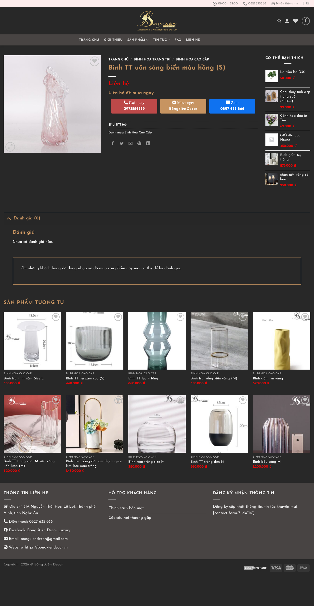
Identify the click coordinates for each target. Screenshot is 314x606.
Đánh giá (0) (22, 218)
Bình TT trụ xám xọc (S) (85, 378)
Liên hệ (193, 40)
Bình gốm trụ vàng (268, 378)
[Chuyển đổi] (8, 218)
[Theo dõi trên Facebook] (303, 3)
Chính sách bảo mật (126, 508)
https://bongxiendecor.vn (46, 547)
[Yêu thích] (295, 20)
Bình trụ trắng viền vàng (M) (214, 378)
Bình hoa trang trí (152, 59)
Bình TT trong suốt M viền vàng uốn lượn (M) (29, 464)
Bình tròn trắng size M (146, 462)
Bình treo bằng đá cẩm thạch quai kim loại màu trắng (94, 464)
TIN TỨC (161, 40)
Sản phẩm (137, 40)
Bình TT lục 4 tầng (143, 378)
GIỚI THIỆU (113, 40)
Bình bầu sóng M (267, 462)
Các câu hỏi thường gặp (129, 518)
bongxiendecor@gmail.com (43, 539)
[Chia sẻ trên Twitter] (122, 144)
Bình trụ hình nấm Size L (24, 378)
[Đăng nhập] (287, 20)
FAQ (178, 40)
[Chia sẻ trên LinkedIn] (148, 144)
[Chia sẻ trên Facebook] (113, 144)
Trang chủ (89, 40)
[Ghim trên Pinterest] (139, 144)
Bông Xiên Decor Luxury (48, 530)
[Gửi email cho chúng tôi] (307, 3)
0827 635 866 (41, 522)
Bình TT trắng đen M (207, 462)
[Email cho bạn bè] (130, 144)
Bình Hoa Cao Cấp (192, 59)
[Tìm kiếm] (279, 21)
